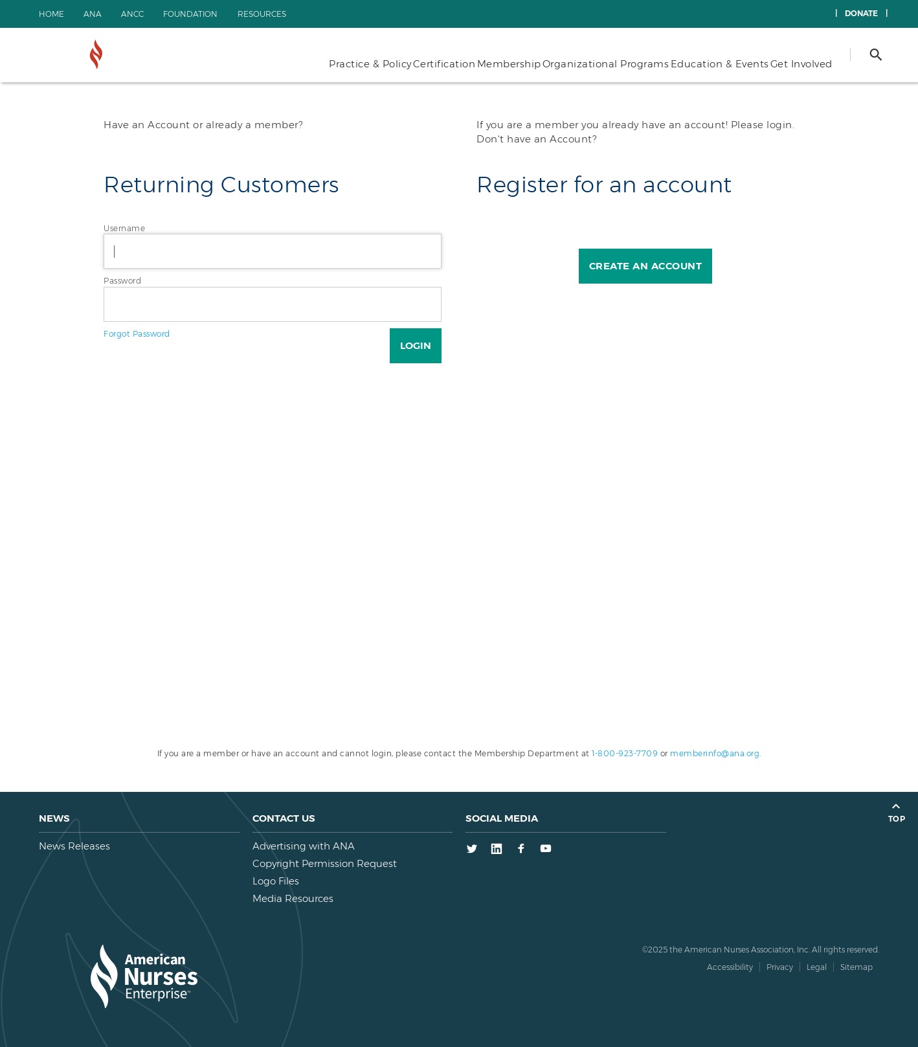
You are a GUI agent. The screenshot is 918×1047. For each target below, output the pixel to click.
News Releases (74, 846)
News (54, 818)
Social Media (501, 818)
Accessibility (730, 967)
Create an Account (645, 266)
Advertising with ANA (303, 846)
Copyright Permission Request (324, 863)
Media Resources (292, 898)
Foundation (190, 14)
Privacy (780, 967)
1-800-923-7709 (625, 753)
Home (51, 14)
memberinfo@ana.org (714, 753)
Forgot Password (137, 334)
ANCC (132, 14)
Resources (262, 14)
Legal (817, 967)
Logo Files (275, 881)
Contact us (283, 818)
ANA (93, 14)
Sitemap (856, 967)
